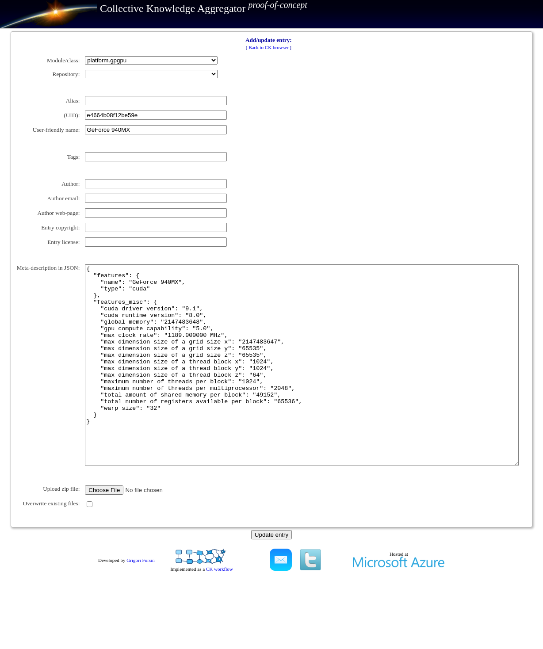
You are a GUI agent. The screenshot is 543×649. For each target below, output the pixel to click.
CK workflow (219, 633)
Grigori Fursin (140, 624)
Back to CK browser (268, 47)
